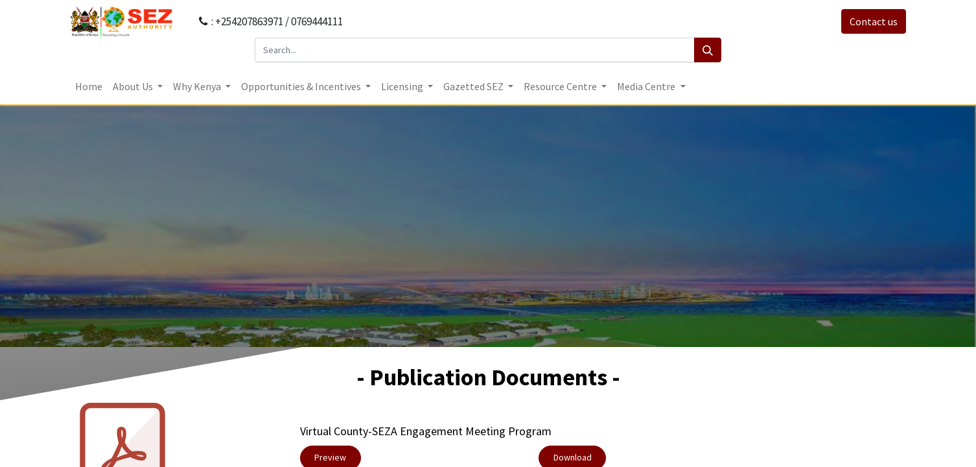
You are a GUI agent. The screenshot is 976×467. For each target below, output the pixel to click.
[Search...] (475, 50)
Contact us (874, 21)
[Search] (707, 50)
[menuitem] (89, 86)
